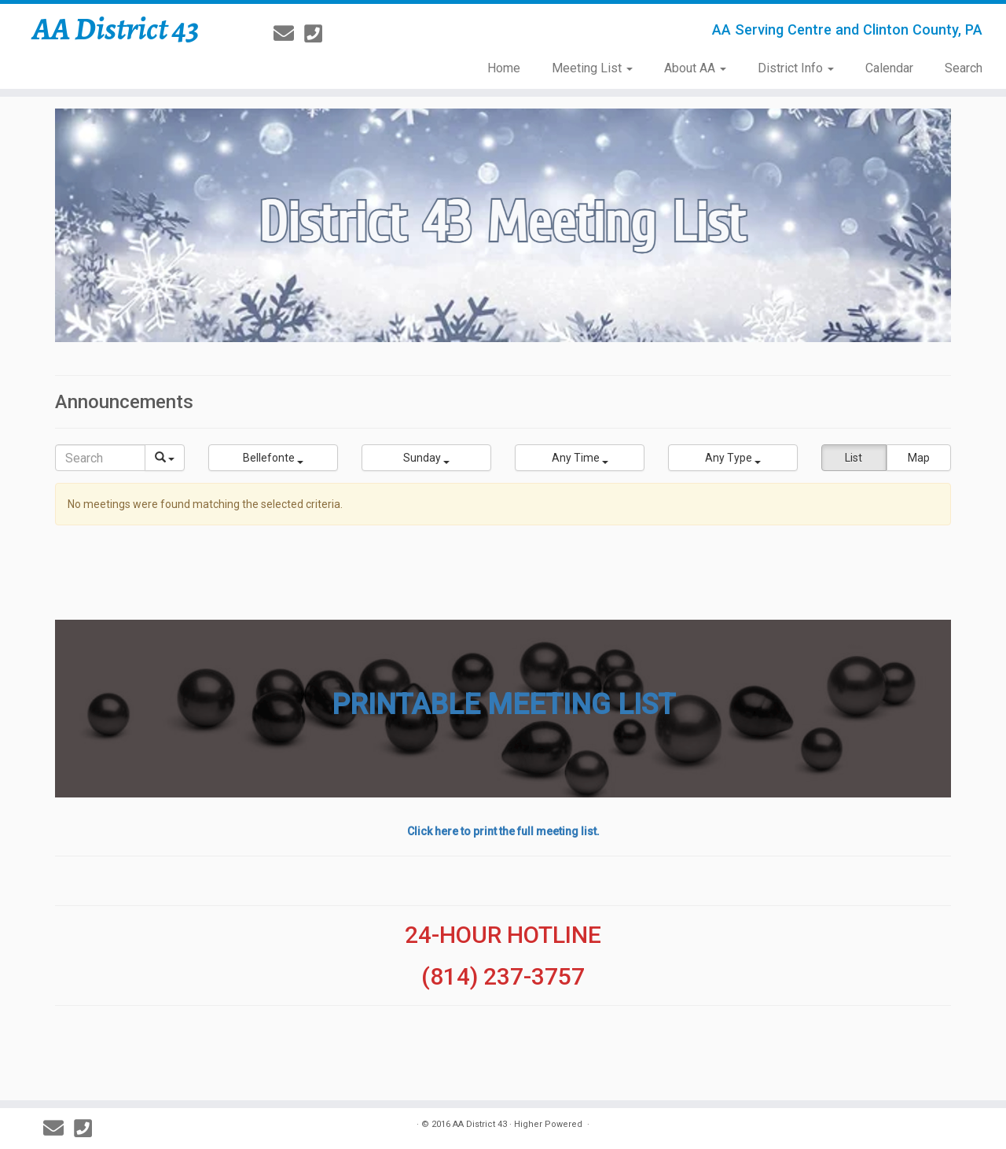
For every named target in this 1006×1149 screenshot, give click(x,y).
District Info (796, 68)
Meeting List (592, 68)
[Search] (100, 457)
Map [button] (919, 457)
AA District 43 (116, 29)
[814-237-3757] (318, 34)
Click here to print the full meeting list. (503, 831)
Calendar (889, 68)
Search (963, 68)
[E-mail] (289, 34)
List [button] (853, 457)
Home (503, 68)
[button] (273, 457)
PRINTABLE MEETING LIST (503, 704)
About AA (695, 68)
